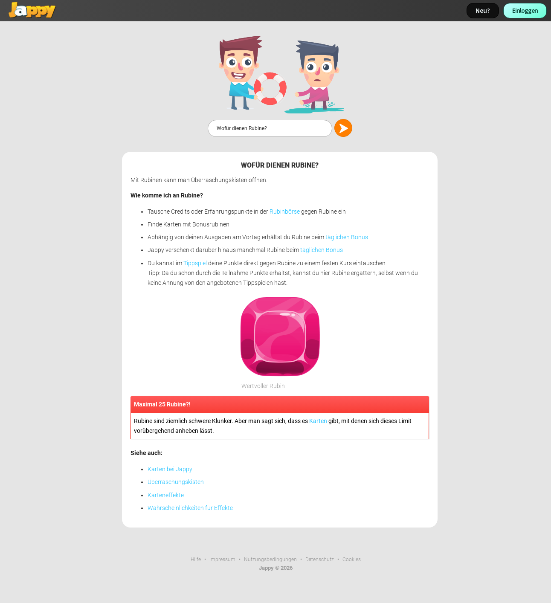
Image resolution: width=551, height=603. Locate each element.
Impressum (222, 559)
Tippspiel (195, 263)
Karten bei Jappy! (171, 469)
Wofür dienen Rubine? (280, 165)
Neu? (483, 10)
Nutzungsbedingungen (270, 559)
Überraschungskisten (176, 482)
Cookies (351, 559)
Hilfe (196, 559)
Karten (318, 421)
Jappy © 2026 (276, 568)
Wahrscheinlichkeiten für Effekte (190, 508)
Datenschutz (319, 559)
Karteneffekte (166, 495)
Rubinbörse (285, 211)
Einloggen (525, 10)
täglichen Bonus (346, 237)
